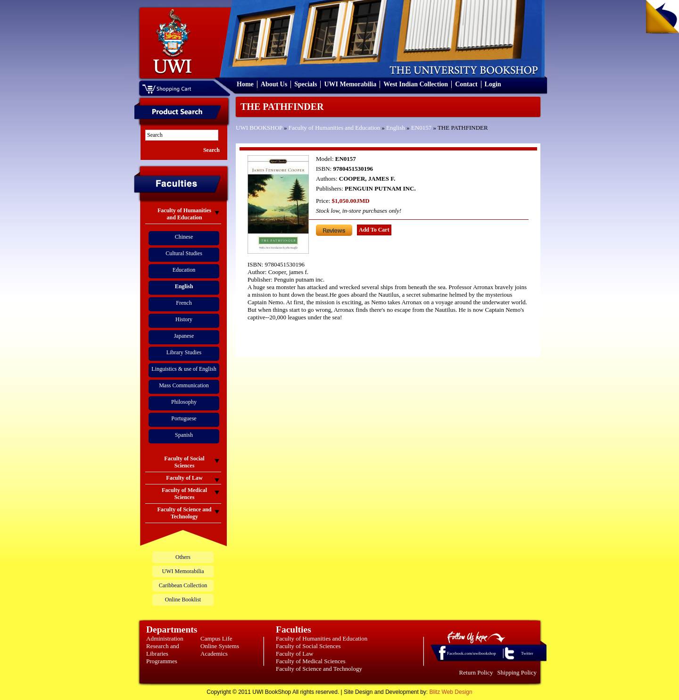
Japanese (184, 336)
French (183, 303)
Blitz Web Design (451, 692)
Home (245, 84)
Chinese (184, 236)
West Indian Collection (415, 84)
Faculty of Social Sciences (308, 646)
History (183, 319)
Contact (466, 84)
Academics (214, 653)
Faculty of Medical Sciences (311, 661)
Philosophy (184, 402)
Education (184, 270)
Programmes (161, 661)
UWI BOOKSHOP (259, 127)
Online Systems (219, 646)
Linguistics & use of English (183, 369)
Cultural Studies (184, 253)
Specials (305, 84)
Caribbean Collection (183, 585)
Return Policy (476, 672)
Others (182, 557)
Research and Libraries (162, 649)
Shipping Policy (517, 672)
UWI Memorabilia (350, 84)
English (395, 127)
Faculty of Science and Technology (319, 668)
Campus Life (216, 638)
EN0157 (421, 127)
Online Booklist (183, 599)
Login (493, 84)
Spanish (184, 435)
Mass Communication (184, 385)
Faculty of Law (294, 653)
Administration (164, 638)
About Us (274, 84)
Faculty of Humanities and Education (334, 127)
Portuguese (183, 418)
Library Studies (183, 352)
